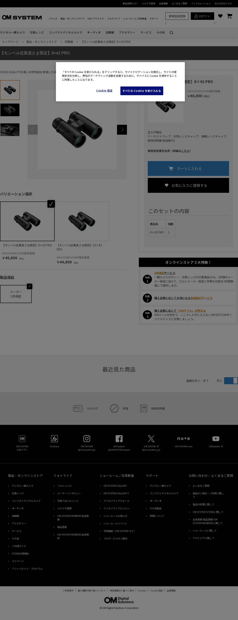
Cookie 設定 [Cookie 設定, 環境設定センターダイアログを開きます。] (104, 90)
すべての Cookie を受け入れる (142, 91)
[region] (120, 82)
